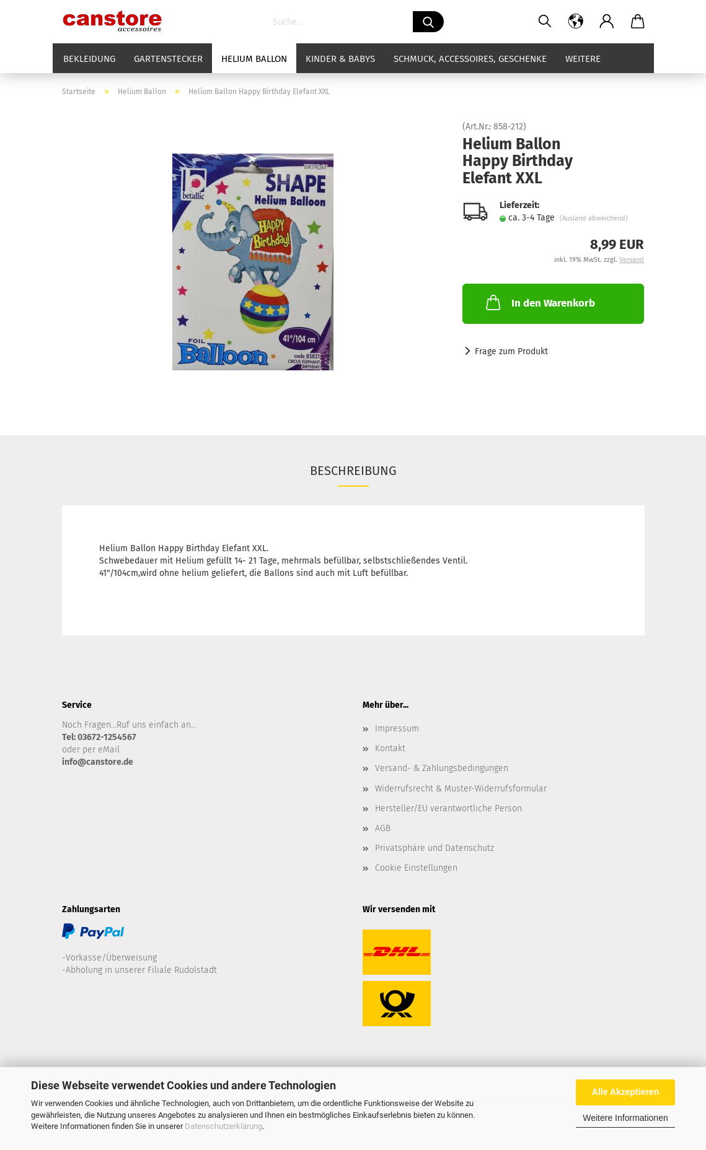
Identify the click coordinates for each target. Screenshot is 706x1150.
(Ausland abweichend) (594, 218)
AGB (383, 828)
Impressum (397, 728)
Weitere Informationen (625, 1118)
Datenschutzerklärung (223, 1126)
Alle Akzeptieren (625, 1092)
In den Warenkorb (539, 302)
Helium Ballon (254, 58)
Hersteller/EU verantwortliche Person (448, 808)
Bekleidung (89, 58)
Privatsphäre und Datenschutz (434, 848)
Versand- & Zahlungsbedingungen (441, 768)
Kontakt (390, 748)
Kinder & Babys (340, 58)
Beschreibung (353, 470)
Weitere (583, 58)
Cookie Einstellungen (416, 868)
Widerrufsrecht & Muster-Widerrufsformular (461, 788)
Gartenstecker (168, 58)
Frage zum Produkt (511, 351)
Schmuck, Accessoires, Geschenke (470, 58)
